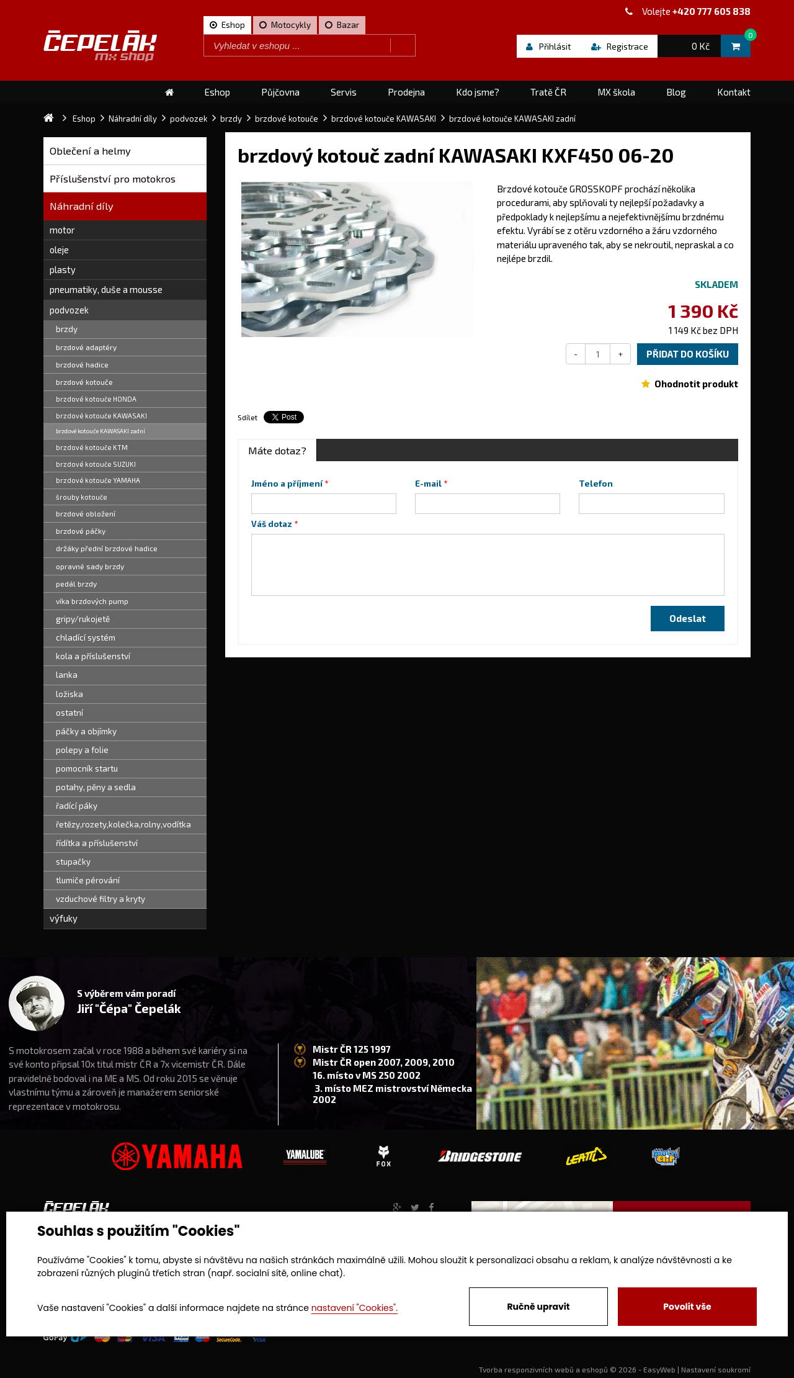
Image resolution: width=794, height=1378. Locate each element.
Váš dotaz (271, 524)
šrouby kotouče (81, 497)
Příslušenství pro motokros (113, 178)
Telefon (596, 484)
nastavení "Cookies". (354, 1308)
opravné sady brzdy (90, 566)
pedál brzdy (76, 583)
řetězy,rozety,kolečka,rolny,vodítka (123, 824)
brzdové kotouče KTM (92, 447)
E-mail (428, 484)
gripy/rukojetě (83, 619)
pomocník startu (87, 768)
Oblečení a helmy (90, 150)
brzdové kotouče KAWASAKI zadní (100, 431)
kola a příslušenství (93, 656)
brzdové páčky (80, 530)
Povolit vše (687, 1306)
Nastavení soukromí (716, 1369)
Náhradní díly (82, 206)
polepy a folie (82, 750)
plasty (63, 269)
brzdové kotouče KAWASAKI (101, 416)
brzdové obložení (85, 513)
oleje (59, 249)
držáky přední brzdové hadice (107, 548)
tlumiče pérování (88, 880)
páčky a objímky (86, 731)
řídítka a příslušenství (97, 843)
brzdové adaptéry (86, 347)
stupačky (73, 862)
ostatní (69, 713)
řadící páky (76, 806)
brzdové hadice (82, 364)
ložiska (69, 694)
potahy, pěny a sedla (96, 787)
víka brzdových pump (92, 601)
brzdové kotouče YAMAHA (98, 480)
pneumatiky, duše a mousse (106, 289)
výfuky (64, 918)
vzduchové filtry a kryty (100, 899)
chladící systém (85, 637)
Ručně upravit (538, 1306)
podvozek (69, 309)
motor (62, 229)
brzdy (67, 329)
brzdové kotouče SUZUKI (96, 464)
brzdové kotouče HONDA (96, 399)
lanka (67, 675)
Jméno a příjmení (287, 484)
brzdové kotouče (84, 381)
